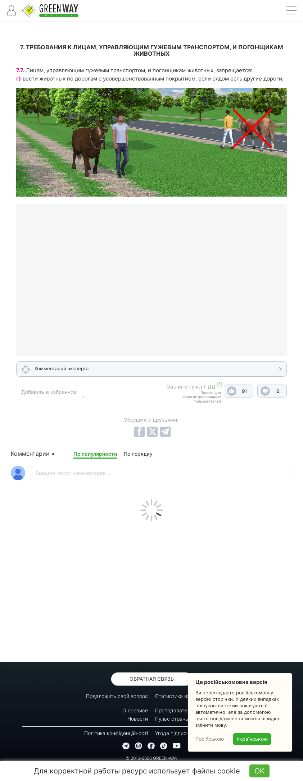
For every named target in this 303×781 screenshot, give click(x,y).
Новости (137, 718)
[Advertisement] (151, 589)
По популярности (95, 454)
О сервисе (135, 710)
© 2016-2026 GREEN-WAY (152, 758)
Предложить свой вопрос (117, 696)
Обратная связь (152, 679)
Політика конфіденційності (116, 733)
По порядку (138, 454)
